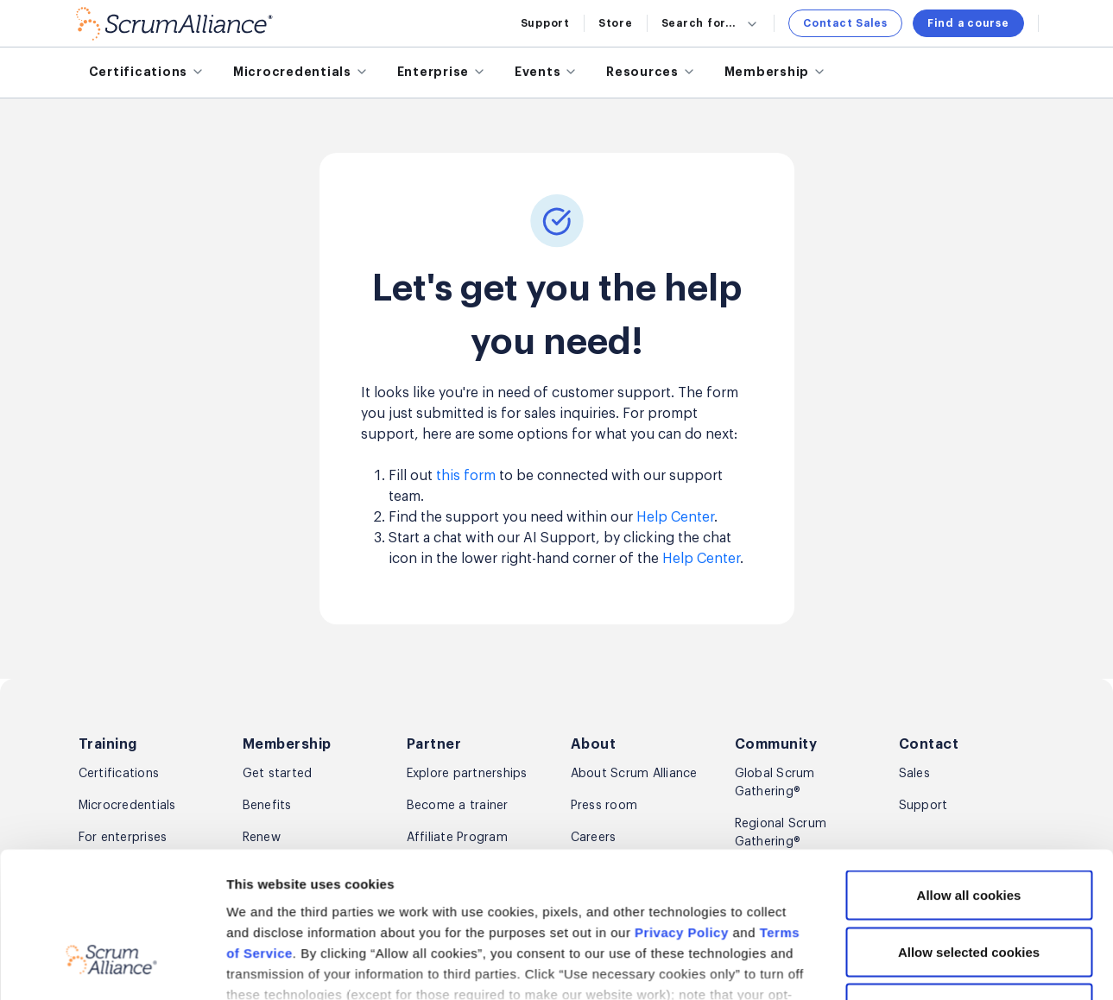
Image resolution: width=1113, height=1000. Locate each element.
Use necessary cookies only (968, 801)
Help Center (675, 517)
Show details (916, 881)
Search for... (711, 23)
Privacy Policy (682, 726)
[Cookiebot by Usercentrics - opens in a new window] (111, 882)
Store (615, 23)
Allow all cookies (969, 688)
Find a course (968, 23)
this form (466, 476)
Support (545, 23)
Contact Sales (845, 23)
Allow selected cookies (969, 744)
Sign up (995, 971)
